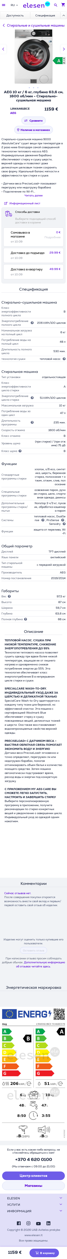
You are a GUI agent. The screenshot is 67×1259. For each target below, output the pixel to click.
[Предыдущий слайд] (3, 49)
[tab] (33, 237)
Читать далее (33, 195)
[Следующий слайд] (64, 49)
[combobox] (14, 5)
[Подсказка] (31, 322)
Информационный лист (21, 203)
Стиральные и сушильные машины (32, 25)
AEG (13, 113)
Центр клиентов (33, 1175)
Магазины (33, 1185)
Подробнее (52, 237)
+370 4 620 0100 (33, 1159)
